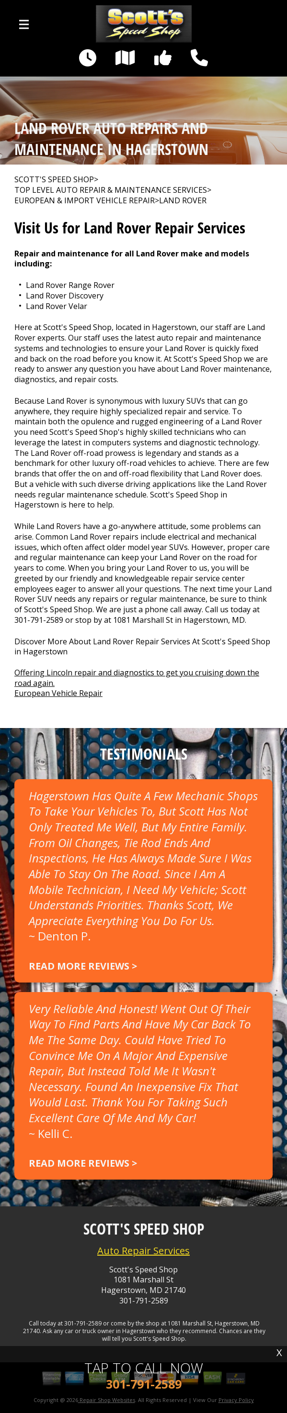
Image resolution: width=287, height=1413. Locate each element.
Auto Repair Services (143, 1250)
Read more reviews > (83, 966)
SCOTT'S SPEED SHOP (54, 180)
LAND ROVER (183, 201)
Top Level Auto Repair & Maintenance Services (110, 190)
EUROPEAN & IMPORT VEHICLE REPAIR (84, 201)
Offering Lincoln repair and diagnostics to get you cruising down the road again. (136, 677)
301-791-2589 (38, 620)
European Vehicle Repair (58, 693)
